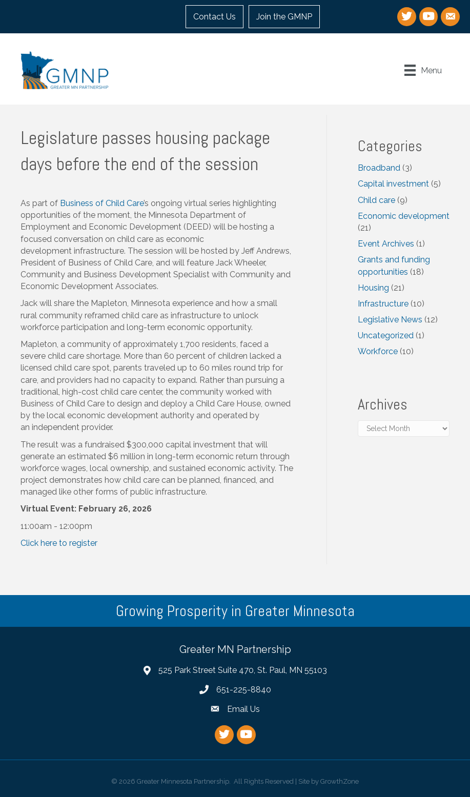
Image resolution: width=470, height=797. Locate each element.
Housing (373, 288)
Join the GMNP (284, 17)
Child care (376, 200)
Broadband (379, 168)
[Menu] (423, 70)
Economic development (403, 216)
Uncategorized (386, 335)
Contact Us (214, 17)
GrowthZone (339, 781)
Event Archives (386, 244)
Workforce (378, 351)
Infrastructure (383, 304)
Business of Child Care (102, 203)
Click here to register (59, 543)
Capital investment (393, 184)
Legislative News (390, 319)
